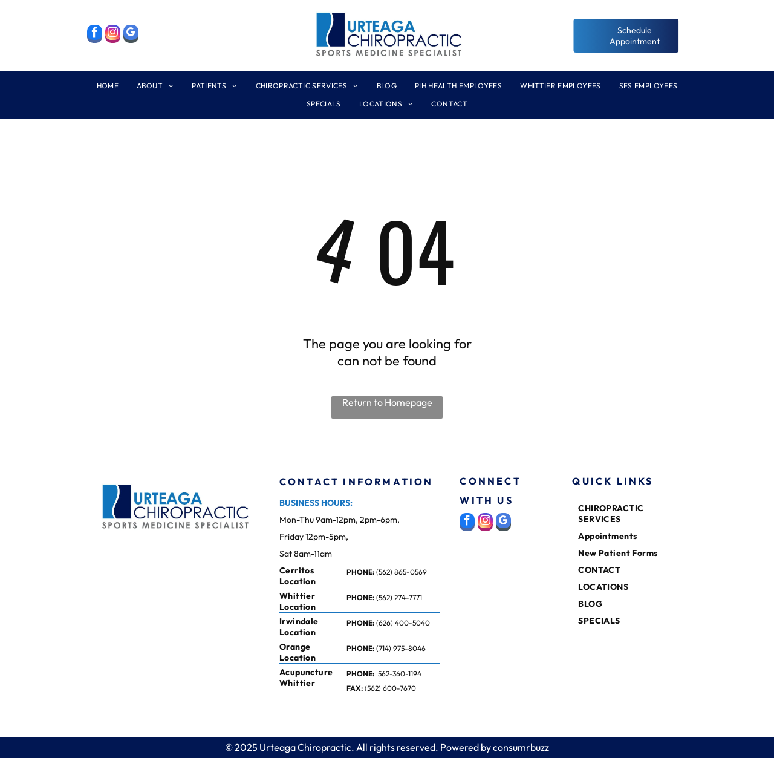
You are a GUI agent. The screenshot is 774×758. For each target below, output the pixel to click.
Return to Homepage (387, 402)
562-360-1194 (399, 673)
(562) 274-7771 (399, 597)
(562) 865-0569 (401, 572)
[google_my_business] (130, 35)
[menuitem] (108, 90)
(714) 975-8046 (401, 648)
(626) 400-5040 (403, 622)
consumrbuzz (521, 747)
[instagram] (112, 35)
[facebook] (94, 35)
